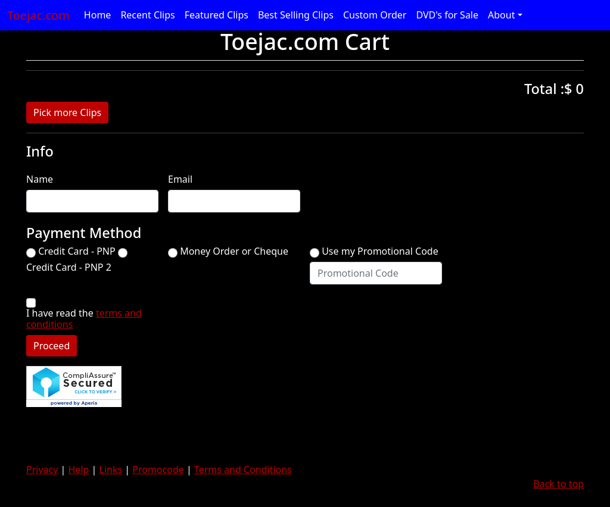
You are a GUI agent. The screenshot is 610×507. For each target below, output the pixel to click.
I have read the (84, 319)
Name (39, 179)
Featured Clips (216, 14)
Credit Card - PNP (77, 251)
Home (97, 14)
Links (111, 469)
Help (79, 469)
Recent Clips (147, 14)
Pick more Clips (67, 112)
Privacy (42, 469)
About (501, 14)
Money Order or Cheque (234, 251)
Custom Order (375, 14)
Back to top (558, 483)
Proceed (51, 345)
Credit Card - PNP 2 (68, 267)
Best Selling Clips (296, 14)
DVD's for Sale (447, 14)
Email (180, 179)
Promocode (158, 469)
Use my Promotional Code (380, 251)
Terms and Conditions (243, 469)
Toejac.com (38, 15)
